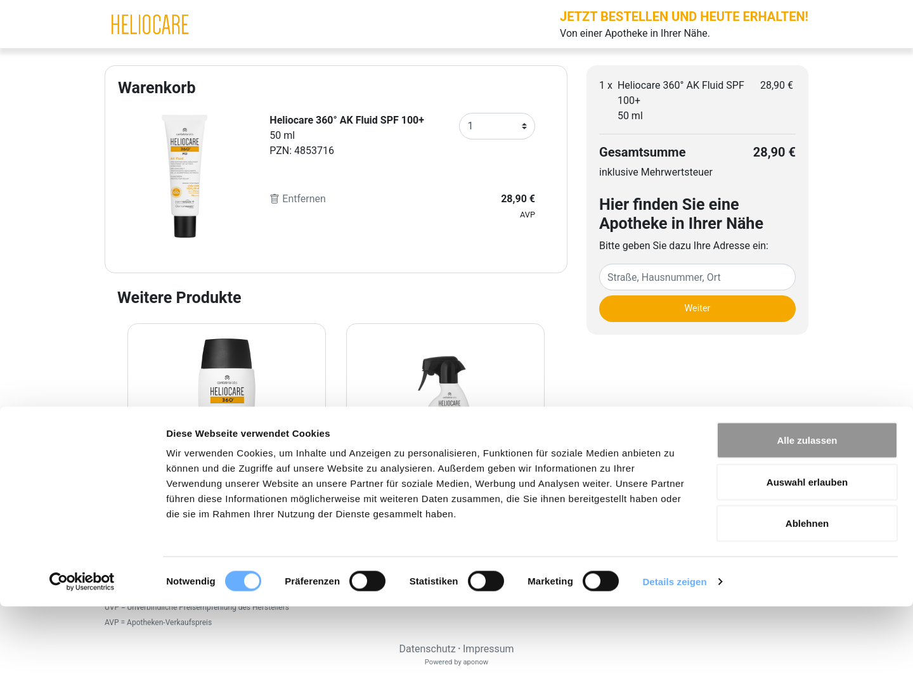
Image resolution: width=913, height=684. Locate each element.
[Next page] (556, 449)
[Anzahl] (497, 126)
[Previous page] (115, 449)
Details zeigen (674, 659)
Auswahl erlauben (807, 559)
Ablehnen (807, 600)
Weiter (698, 308)
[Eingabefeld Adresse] (697, 277)
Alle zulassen (807, 517)
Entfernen (297, 199)
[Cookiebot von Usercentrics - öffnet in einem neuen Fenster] (82, 659)
